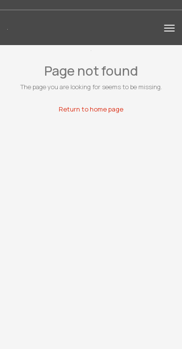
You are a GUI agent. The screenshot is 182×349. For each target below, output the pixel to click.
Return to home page (91, 109)
